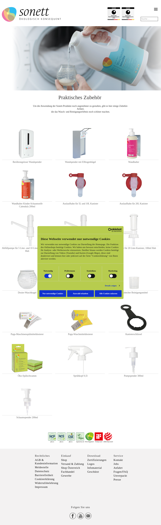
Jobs (116, 463)
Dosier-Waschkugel (27, 292)
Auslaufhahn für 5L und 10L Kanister (80, 203)
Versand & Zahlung (72, 463)
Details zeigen (111, 286)
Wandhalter (133, 162)
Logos (91, 463)
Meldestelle (42, 467)
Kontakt (118, 460)
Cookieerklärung (44, 479)
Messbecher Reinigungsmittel (134, 292)
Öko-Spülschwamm (27, 376)
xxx (80, 492)
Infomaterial (94, 467)
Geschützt (93, 471)
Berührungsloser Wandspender (27, 162)
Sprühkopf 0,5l (80, 376)
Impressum (41, 486)
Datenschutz (42, 471)
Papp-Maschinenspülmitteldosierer (27, 334)
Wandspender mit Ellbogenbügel (80, 162)
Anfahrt (118, 467)
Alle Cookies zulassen (108, 293)
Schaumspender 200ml (27, 417)
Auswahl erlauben (80, 293)
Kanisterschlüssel (133, 334)
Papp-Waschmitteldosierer (80, 334)
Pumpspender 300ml (133, 376)
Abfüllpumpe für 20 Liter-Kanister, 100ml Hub (133, 248)
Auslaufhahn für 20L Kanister (134, 203)
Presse (117, 479)
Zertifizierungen (96, 460)
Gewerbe (66, 475)
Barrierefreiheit (44, 475)
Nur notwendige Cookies (52, 293)
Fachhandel (67, 471)
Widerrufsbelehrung (46, 483)
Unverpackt (120, 475)
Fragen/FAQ (121, 471)
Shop (64, 460)
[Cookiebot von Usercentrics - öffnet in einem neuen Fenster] (110, 230)
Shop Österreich (70, 467)
